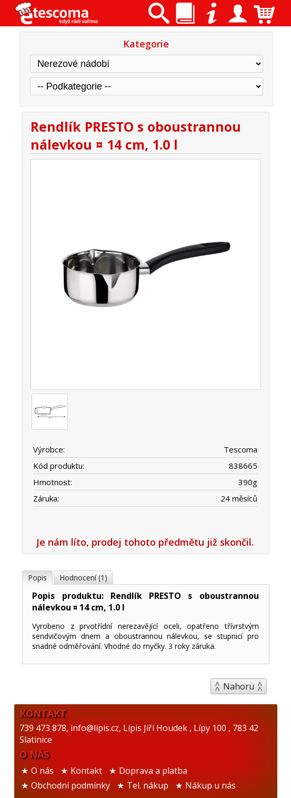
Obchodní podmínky (70, 785)
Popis (37, 578)
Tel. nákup (147, 785)
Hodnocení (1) (83, 578)
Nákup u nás (210, 785)
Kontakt (86, 770)
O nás (42, 770)
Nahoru (238, 686)
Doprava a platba (153, 770)
